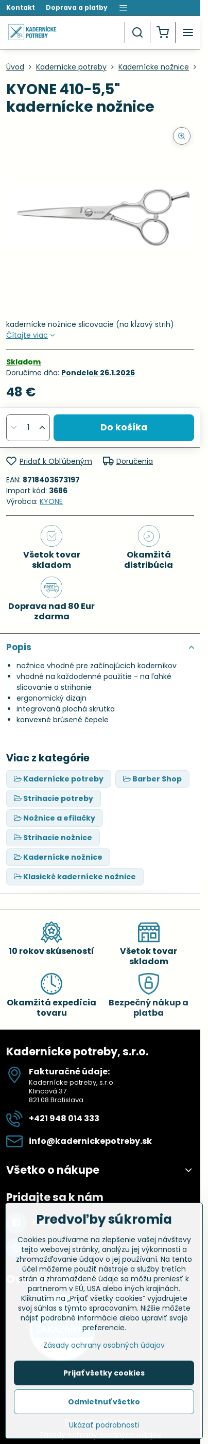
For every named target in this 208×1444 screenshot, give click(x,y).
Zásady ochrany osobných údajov (104, 1345)
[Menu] (188, 32)
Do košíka (123, 427)
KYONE (51, 501)
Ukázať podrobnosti (104, 1425)
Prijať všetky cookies (104, 1373)
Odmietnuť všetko (104, 1402)
